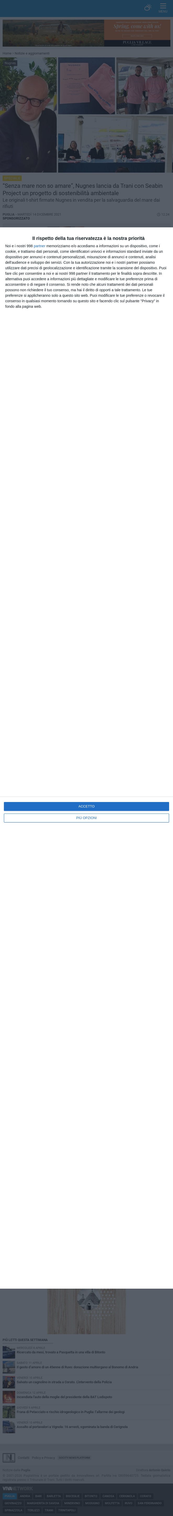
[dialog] (86, 758)
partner (39, 246)
